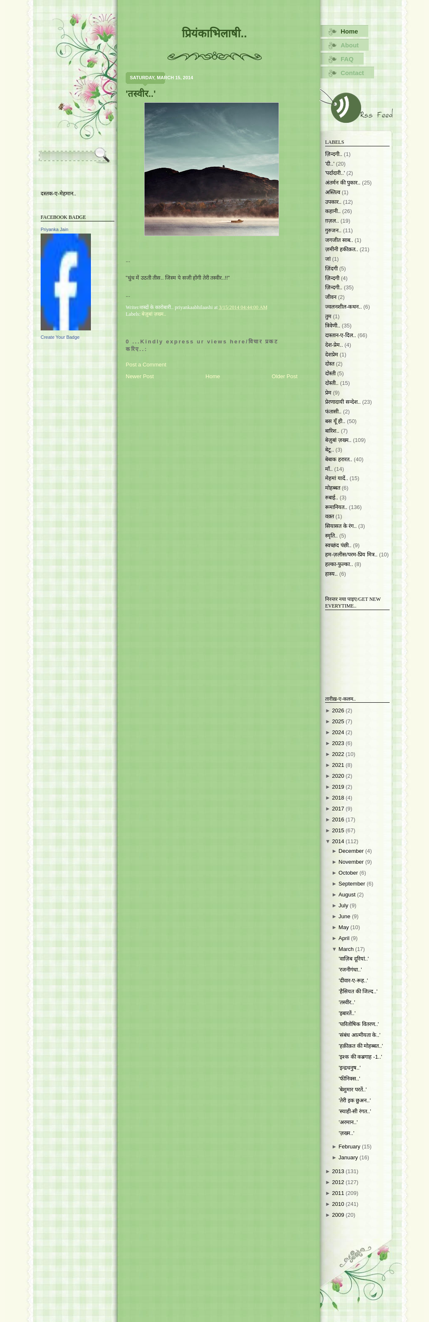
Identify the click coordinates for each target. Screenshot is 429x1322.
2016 (339, 819)
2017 (339, 808)
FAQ (347, 58)
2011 (339, 1193)
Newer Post (140, 376)
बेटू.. (329, 450)
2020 (339, 776)
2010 (339, 1204)
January (349, 1157)
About (350, 45)
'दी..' (329, 164)
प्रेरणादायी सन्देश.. (343, 402)
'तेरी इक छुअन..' (354, 1100)
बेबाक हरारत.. (338, 459)
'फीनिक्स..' (349, 1078)
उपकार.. (333, 202)
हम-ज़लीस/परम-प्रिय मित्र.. (351, 554)
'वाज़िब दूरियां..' (354, 959)
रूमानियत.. (336, 507)
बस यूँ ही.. (335, 421)
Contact (352, 72)
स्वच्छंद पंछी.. (338, 545)
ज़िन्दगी (332, 278)
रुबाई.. (331, 497)
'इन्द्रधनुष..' (349, 1068)
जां (328, 259)
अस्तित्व (332, 192)
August (348, 894)
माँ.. (329, 469)
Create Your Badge (60, 337)
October (349, 873)
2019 (339, 787)
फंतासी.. (333, 411)
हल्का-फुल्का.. (339, 564)
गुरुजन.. (333, 230)
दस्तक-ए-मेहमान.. (58, 193)
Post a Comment (146, 364)
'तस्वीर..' (141, 93)
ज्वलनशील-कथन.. (343, 307)
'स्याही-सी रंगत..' (355, 1111)
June (345, 916)
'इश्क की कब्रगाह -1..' (360, 1057)
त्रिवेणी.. (332, 325)
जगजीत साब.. (339, 240)
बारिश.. (332, 431)
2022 (339, 754)
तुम (328, 316)
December (352, 851)
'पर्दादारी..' (335, 173)
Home (213, 376)
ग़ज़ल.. (332, 221)
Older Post (284, 376)
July (344, 905)
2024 (339, 732)
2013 (339, 1171)
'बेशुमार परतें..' (353, 1089)
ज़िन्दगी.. (333, 287)
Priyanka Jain (54, 229)
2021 (339, 765)
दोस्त (329, 364)
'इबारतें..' (347, 1013)
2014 (339, 841)
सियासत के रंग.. (341, 526)
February (350, 1146)
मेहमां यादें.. (336, 478)
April (345, 938)
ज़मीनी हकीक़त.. (341, 249)
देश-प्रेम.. (334, 345)
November (352, 862)
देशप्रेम (331, 354)
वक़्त (329, 516)
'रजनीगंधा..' (350, 969)
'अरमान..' (348, 1122)
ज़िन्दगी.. (333, 154)
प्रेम (328, 393)
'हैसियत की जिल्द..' (358, 991)
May (344, 927)
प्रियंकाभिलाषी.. (214, 33)
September (353, 883)
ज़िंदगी (331, 268)
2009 (339, 1215)
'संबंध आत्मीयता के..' (359, 1035)
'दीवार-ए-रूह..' (353, 980)
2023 (339, 743)
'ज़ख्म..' (346, 1133)
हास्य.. (331, 574)
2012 (339, 1182)
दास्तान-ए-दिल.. (340, 335)
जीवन (330, 297)
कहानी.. (333, 211)
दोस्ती (330, 373)
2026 (339, 710)
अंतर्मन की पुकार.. (342, 182)
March (347, 949)
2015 (339, 830)
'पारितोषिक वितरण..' (359, 1024)
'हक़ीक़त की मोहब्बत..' (360, 1046)
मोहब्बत (332, 488)
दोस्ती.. (332, 383)
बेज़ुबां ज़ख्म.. (154, 314)
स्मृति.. (331, 535)
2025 (339, 721)
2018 (339, 798)
